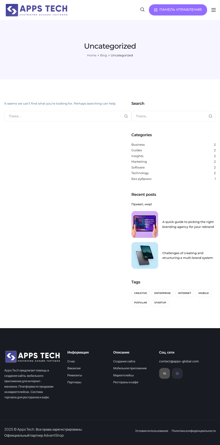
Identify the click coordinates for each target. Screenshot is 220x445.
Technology (140, 173)
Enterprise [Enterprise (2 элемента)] (162, 293)
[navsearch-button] (142, 10)
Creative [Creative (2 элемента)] (140, 293)
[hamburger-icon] (213, 10)
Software (138, 167)
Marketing (139, 162)
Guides (136, 150)
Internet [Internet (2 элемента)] (184, 293)
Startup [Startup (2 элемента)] (160, 302)
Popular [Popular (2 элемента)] (140, 302)
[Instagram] (177, 373)
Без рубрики (141, 179)
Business (138, 145)
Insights (137, 156)
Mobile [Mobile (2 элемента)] (204, 293)
